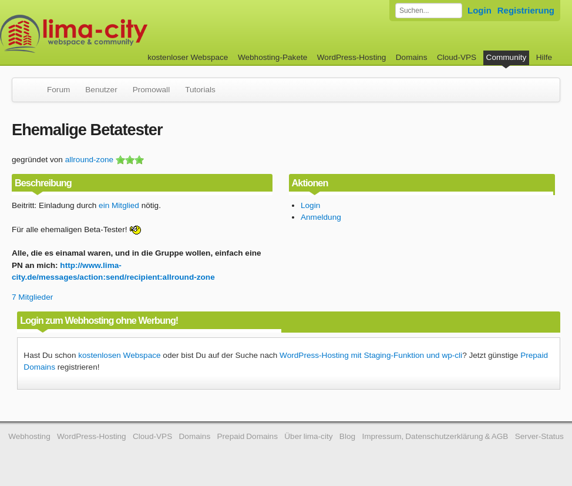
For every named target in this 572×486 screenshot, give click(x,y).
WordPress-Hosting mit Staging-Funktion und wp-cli (371, 355)
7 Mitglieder (32, 297)
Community (506, 57)
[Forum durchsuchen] (428, 10)
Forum (58, 89)
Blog (347, 436)
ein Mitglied (119, 205)
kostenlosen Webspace (119, 355)
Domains (412, 57)
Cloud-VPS (456, 57)
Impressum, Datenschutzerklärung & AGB (435, 436)
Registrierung (525, 10)
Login (479, 10)
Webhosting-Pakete (272, 57)
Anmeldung (321, 217)
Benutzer (101, 89)
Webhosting (29, 436)
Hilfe (544, 57)
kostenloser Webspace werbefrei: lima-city (117, 34)
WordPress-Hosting (351, 57)
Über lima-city (308, 436)
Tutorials (200, 89)
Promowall (151, 89)
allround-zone (89, 159)
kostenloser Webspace (187, 57)
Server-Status (539, 436)
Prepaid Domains (247, 436)
